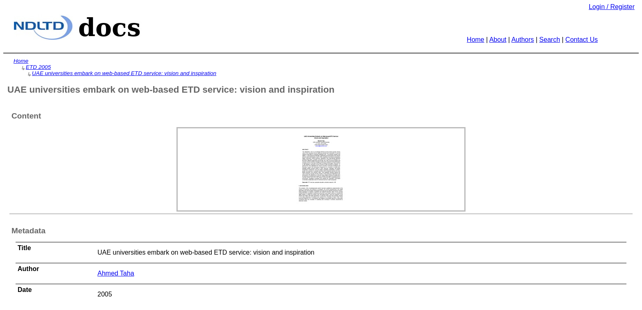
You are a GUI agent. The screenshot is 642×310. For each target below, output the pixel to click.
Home (475, 39)
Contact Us (581, 39)
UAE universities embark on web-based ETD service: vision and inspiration (124, 73)
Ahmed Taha (115, 273)
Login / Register (612, 6)
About (497, 39)
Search (549, 39)
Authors (522, 39)
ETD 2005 (38, 67)
